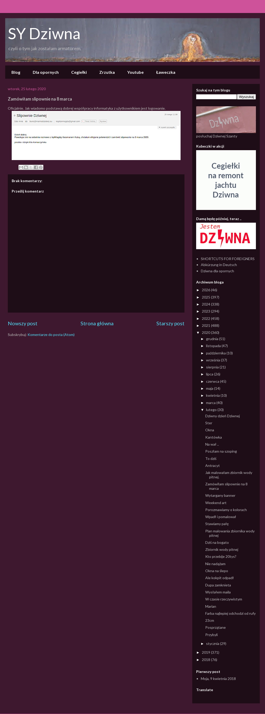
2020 (206, 332)
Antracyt (212, 465)
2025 (206, 297)
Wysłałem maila (218, 592)
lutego (211, 409)
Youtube (135, 72)
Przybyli (211, 634)
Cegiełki (79, 72)
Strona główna (97, 323)
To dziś (210, 458)
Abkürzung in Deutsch (219, 264)
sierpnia (213, 367)
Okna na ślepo (216, 570)
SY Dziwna (44, 33)
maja (210, 388)
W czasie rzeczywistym (223, 599)
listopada (214, 345)
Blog (15, 72)
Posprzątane (215, 627)
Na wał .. (212, 444)
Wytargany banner (220, 495)
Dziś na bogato (217, 542)
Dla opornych (46, 72)
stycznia (213, 643)
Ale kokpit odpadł (219, 578)
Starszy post (170, 323)
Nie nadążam (215, 563)
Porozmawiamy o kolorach (226, 509)
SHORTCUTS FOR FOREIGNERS (228, 258)
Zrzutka (107, 72)
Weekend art (216, 502)
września (213, 360)
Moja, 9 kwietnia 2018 (218, 678)
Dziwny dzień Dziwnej (222, 416)
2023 (206, 311)
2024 (206, 304)
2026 (206, 290)
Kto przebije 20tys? (220, 556)
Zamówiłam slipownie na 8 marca (226, 486)
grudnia (212, 338)
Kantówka (213, 437)
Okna (209, 430)
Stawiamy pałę (217, 523)
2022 (206, 318)
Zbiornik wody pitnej (221, 549)
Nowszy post (22, 323)
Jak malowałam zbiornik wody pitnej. (228, 474)
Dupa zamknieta (218, 585)
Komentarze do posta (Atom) (51, 334)
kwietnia (213, 395)
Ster (208, 423)
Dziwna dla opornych (217, 271)
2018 (206, 659)
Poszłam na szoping (221, 451)
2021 (206, 325)
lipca (210, 374)
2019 (206, 652)
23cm (209, 620)
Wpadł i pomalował (220, 516)
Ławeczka (165, 72)
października (216, 353)
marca (211, 402)
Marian (210, 606)
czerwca (213, 381)
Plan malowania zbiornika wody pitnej (230, 533)
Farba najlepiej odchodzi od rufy (230, 613)
